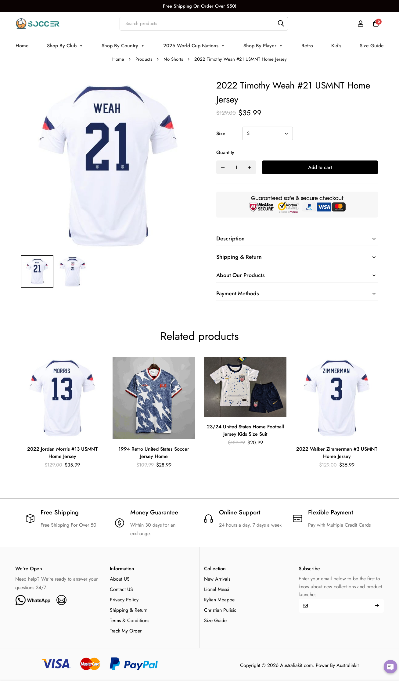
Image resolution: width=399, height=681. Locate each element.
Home (22, 45)
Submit (377, 606)
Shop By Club (65, 46)
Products (143, 59)
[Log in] (360, 23)
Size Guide (372, 45)
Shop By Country (123, 46)
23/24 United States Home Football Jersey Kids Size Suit (245, 430)
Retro (307, 45)
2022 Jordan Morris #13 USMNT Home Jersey (62, 452)
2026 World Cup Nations (194, 46)
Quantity (225, 152)
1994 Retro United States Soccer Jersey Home (153, 452)
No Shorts (173, 59)
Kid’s (336, 45)
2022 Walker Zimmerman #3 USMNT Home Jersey (336, 452)
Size (220, 133)
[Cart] (375, 23)
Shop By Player (263, 46)
